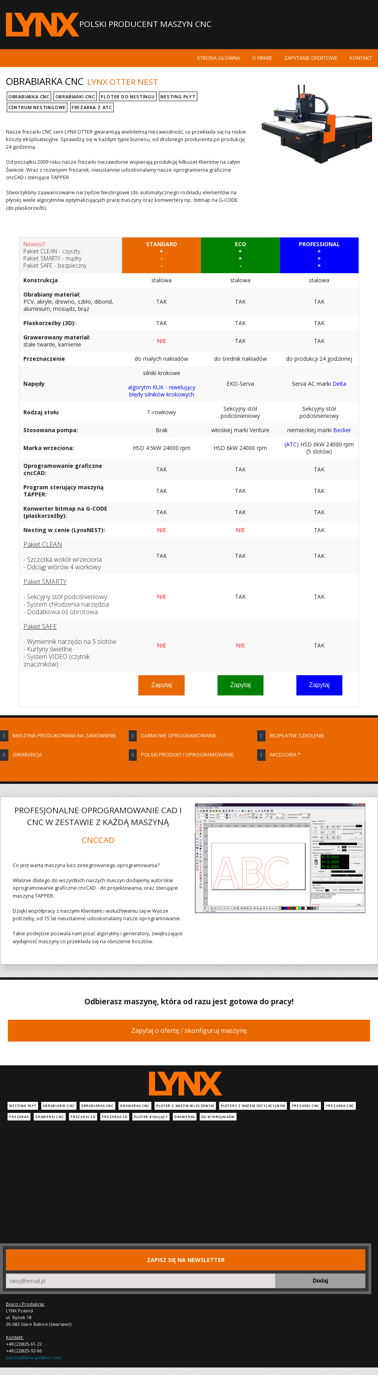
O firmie (262, 57)
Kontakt (360, 57)
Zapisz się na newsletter (186, 1260)
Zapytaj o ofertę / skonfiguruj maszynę (189, 1030)
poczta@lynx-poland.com (33, 1357)
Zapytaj (161, 685)
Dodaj (320, 1280)
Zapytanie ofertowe (311, 57)
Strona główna (218, 57)
